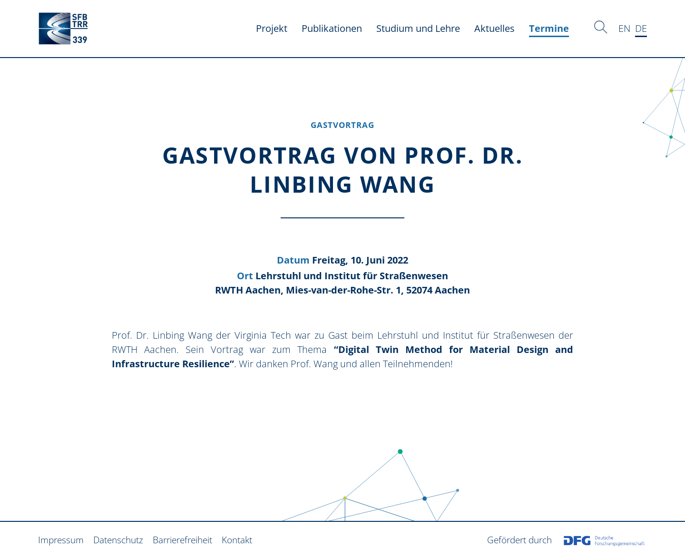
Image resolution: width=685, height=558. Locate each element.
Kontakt (237, 540)
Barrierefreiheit (182, 540)
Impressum (61, 540)
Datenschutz (118, 540)
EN (624, 28)
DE (641, 28)
